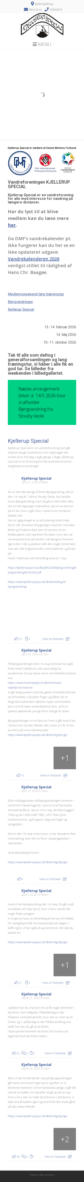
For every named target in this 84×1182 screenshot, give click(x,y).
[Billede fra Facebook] (25, 615)
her (12, 225)
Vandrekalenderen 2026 (33, 259)
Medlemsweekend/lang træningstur (36, 294)
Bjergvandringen (20, 302)
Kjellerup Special (21, 309)
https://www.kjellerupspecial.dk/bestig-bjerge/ (38, 735)
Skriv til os (35, 9)
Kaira (51, 1174)
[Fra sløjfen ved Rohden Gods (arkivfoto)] (65, 965)
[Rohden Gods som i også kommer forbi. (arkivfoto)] (19, 965)
